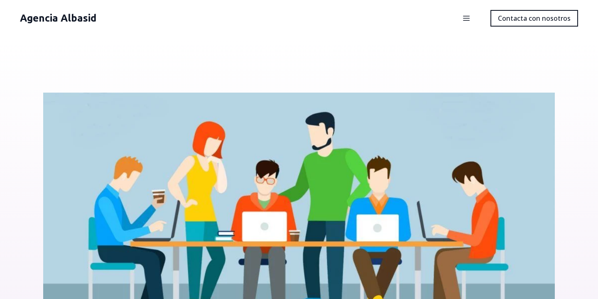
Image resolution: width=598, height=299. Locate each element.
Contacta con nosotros (534, 18)
